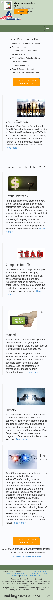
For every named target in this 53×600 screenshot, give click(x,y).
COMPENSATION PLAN (15, 573)
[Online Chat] (23, 14)
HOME (27, 571)
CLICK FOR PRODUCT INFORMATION (26, 82)
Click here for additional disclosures (26, 556)
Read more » (12, 147)
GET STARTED (33, 573)
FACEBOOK (35, 575)
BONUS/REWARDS (40, 571)
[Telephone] (20, 14)
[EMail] (21, 14)
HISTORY (24, 575)
